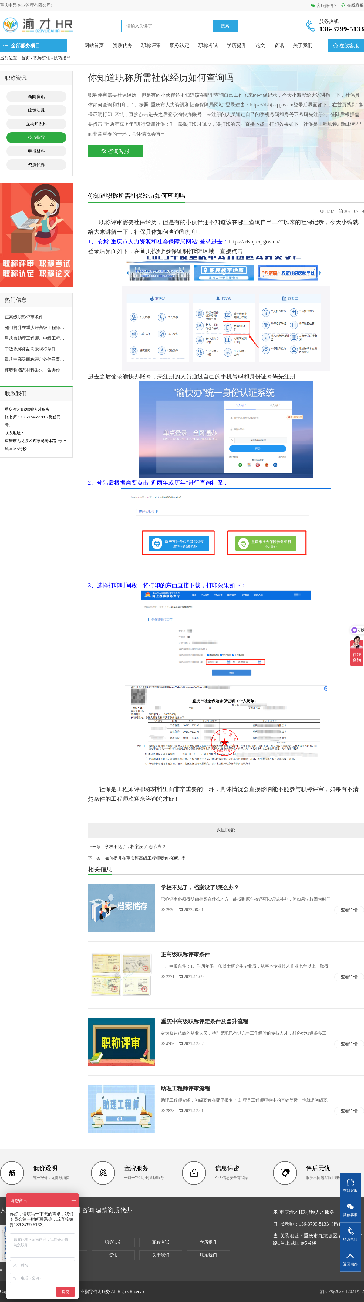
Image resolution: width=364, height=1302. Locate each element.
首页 (25, 58)
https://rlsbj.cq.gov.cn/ (254, 241)
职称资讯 (41, 58)
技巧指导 (62, 58)
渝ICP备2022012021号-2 (342, 1291)
